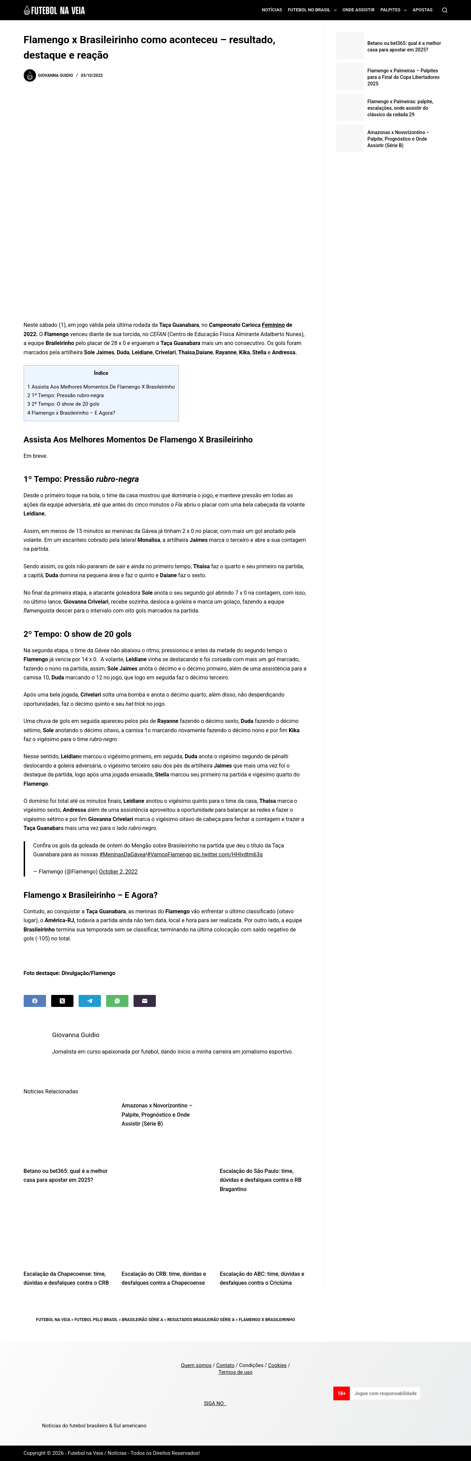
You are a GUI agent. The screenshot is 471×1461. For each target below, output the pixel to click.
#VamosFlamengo (169, 854)
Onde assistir (359, 9)
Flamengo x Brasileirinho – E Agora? (71, 413)
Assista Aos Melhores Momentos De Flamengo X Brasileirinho (101, 387)
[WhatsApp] (117, 1001)
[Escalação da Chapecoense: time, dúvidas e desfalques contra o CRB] (68, 1233)
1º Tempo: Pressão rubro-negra (65, 395)
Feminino (273, 325)
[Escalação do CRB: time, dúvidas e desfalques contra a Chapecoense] (165, 1233)
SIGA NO (215, 1403)
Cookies (277, 1365)
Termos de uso (235, 1372)
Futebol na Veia (53, 1319)
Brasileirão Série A (142, 1319)
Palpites (395, 10)
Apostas (423, 9)
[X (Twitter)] (62, 1001)
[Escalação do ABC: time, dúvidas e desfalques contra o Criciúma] (264, 1233)
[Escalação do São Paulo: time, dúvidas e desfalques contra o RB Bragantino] (264, 1130)
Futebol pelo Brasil (96, 1319)
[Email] (145, 1001)
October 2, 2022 (118, 871)
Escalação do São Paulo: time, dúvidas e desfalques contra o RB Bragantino (260, 1180)
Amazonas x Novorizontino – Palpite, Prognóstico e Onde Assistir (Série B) (157, 1114)
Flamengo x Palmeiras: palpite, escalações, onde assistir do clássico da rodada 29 (400, 108)
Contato (225, 1365)
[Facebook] (35, 1001)
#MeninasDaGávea (123, 854)
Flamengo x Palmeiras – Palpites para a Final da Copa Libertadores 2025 (403, 77)
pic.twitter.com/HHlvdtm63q (228, 854)
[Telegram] (90, 1001)
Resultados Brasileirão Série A (200, 1319)
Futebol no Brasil (313, 10)
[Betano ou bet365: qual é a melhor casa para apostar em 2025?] (68, 1130)
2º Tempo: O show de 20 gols (64, 404)
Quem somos (196, 1365)
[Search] (444, 10)
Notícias (272, 9)
